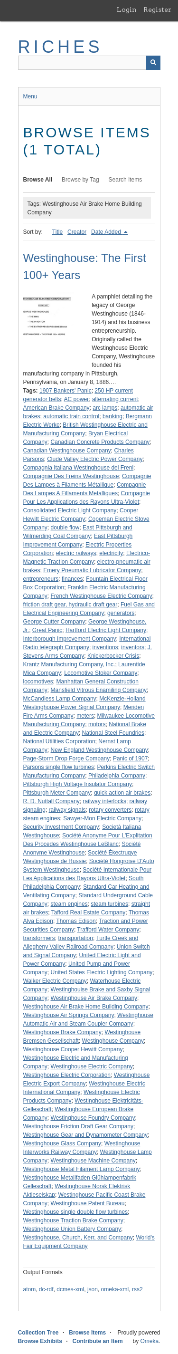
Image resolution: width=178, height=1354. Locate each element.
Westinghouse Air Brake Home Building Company (86, 1006)
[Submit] (153, 63)
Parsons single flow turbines (58, 767)
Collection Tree (38, 1332)
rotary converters (110, 810)
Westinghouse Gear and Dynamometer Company (85, 1135)
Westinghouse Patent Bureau (88, 1203)
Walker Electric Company (55, 981)
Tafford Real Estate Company (88, 912)
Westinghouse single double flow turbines (75, 1212)
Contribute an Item (98, 1341)
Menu (30, 96)
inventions (105, 647)
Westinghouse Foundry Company (93, 1117)
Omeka (149, 1341)
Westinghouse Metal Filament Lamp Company (81, 1169)
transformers (39, 938)
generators (120, 613)
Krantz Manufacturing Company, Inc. (69, 664)
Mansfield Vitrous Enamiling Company (99, 690)
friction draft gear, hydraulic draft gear (70, 604)
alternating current (115, 399)
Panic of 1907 (130, 758)
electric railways (76, 553)
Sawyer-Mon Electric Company (102, 818)
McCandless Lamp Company (59, 698)
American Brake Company (56, 407)
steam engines (69, 904)
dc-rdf (46, 1289)
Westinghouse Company (113, 1040)
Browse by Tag (80, 179)
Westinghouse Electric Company (92, 1066)
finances (72, 579)
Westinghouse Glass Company (62, 1143)
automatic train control (71, 416)
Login (127, 9)
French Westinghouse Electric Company (101, 596)
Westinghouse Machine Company (93, 1160)
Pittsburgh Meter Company (57, 792)
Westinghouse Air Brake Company (94, 998)
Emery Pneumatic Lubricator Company (92, 570)
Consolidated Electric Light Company (70, 510)
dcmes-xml (70, 1289)
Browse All (38, 179)
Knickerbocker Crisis (113, 656)
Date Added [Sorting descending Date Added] (106, 232)
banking (112, 416)
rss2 (137, 1289)
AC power (76, 399)
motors (97, 724)
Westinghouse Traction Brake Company (73, 1220)
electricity (111, 553)
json (92, 1289)
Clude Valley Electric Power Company (94, 459)
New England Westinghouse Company (99, 750)
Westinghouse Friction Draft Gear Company (78, 1126)
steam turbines (109, 904)
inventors (132, 647)
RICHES (60, 47)
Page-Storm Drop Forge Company (66, 758)
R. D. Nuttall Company (51, 801)
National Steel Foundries (113, 733)
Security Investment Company (61, 827)
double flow (65, 527)
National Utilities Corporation (59, 741)
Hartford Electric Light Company (106, 630)
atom (29, 1289)
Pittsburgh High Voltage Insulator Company (77, 784)
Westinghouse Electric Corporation (67, 1075)
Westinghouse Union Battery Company (72, 1229)
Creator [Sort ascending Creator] (76, 232)
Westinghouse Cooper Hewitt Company (73, 1049)
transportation (75, 938)
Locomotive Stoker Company (100, 673)
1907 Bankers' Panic (65, 390)
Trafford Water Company (108, 929)
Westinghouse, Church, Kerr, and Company (78, 1237)
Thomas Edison (75, 921)
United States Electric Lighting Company (102, 972)
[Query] (89, 63)
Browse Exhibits (40, 1341)
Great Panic (47, 630)
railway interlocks (104, 801)
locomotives (38, 681)
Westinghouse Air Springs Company (68, 1015)
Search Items (125, 179)
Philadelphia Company (116, 775)
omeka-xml (115, 1289)
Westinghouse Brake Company (62, 1032)
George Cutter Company (54, 621)
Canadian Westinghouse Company (67, 450)
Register (157, 9)
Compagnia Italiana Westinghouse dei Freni (78, 467)
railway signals (67, 810)
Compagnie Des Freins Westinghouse (71, 476)
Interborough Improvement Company (69, 638)
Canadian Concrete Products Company (100, 442)
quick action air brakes (122, 792)
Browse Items (87, 1332)
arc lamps (105, 407)
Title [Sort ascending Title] (57, 232)
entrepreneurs (41, 579)
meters (85, 715)
